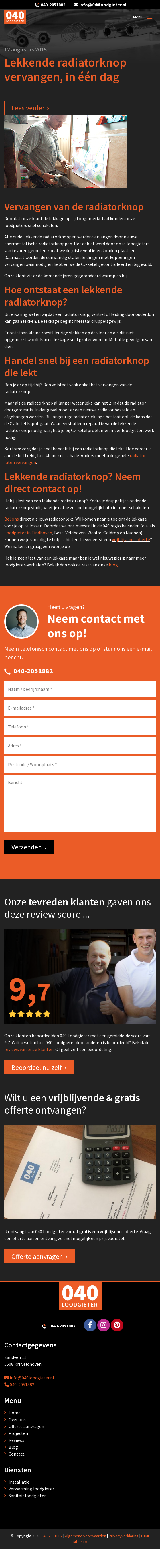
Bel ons (11, 519)
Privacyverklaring (124, 1535)
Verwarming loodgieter (31, 1489)
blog (113, 565)
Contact (17, 1454)
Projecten (18, 1433)
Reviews (16, 1440)
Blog (13, 1447)
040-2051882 (53, 4)
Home (15, 1412)
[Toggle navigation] (149, 17)
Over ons (17, 1419)
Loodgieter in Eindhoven (28, 532)
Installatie (19, 1482)
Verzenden (26, 847)
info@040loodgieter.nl (100, 4)
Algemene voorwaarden (85, 1535)
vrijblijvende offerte (131, 539)
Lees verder (27, 107)
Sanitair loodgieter (27, 1495)
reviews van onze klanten (29, 1049)
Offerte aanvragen (37, 1256)
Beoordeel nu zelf (36, 1067)
